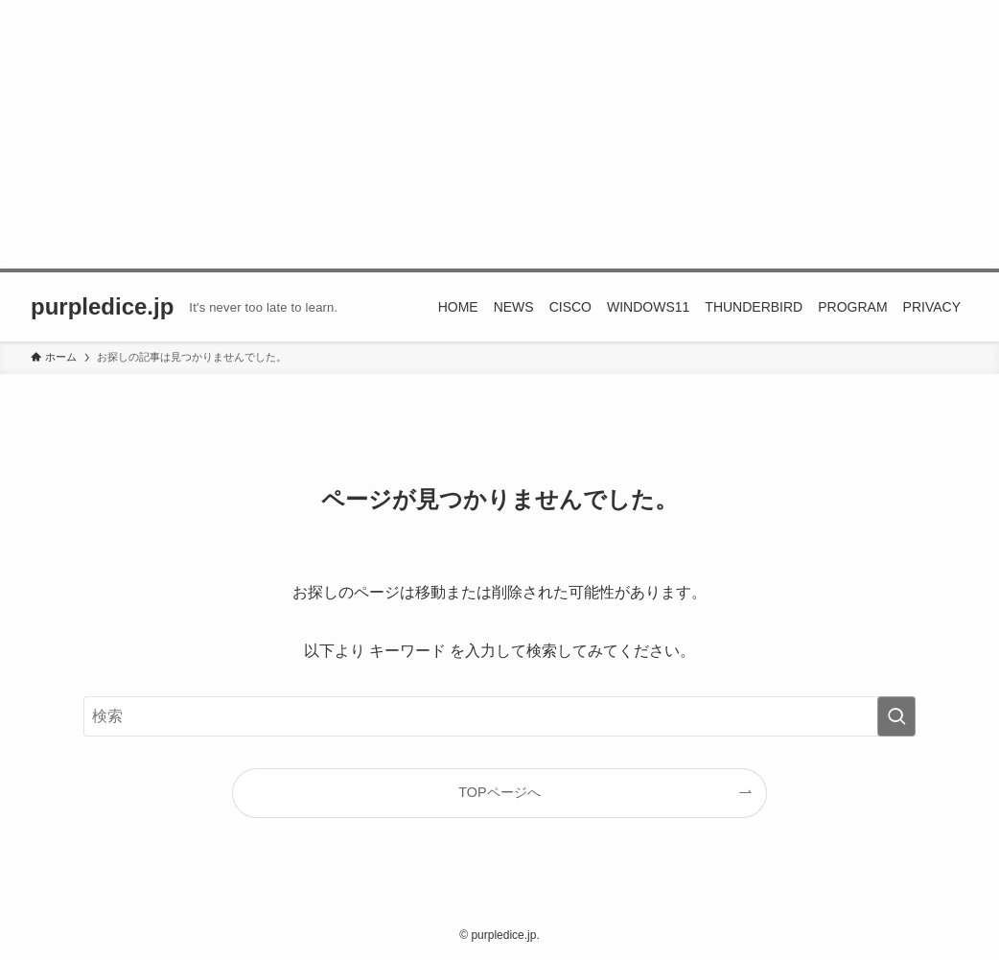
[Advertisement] (499, 134)
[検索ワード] (499, 716)
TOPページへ (499, 792)
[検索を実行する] (896, 716)
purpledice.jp (102, 306)
